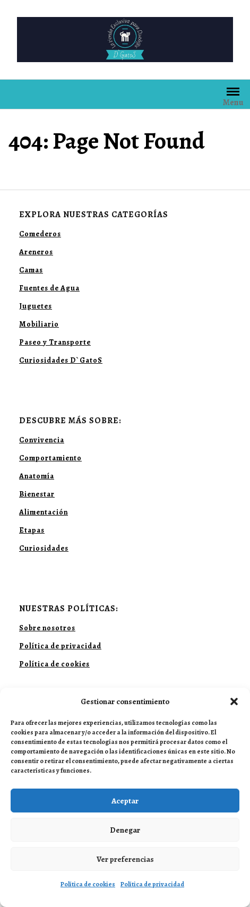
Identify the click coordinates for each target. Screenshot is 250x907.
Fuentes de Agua (49, 288)
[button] (234, 701)
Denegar (125, 830)
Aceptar (125, 800)
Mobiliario (39, 324)
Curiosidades (43, 548)
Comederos (40, 234)
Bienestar (37, 494)
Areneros (36, 252)
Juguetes (35, 306)
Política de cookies (88, 884)
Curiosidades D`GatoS (60, 360)
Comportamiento (50, 458)
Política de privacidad (152, 884)
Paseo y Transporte (55, 342)
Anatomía (36, 476)
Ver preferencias (125, 859)
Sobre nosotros (47, 628)
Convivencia (41, 440)
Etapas (32, 530)
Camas (31, 270)
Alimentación (43, 512)
